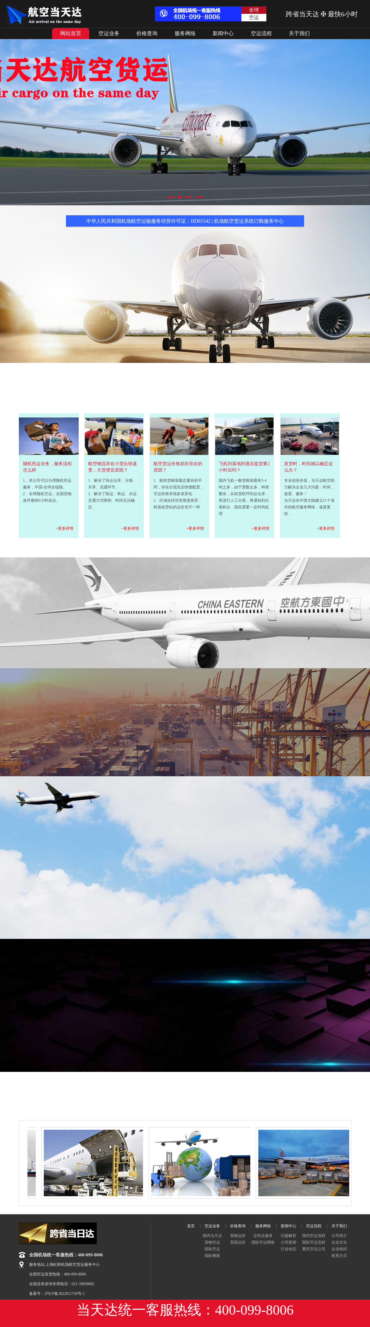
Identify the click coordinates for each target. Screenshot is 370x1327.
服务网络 (185, 33)
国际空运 (212, 1249)
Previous (22, 122)
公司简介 (339, 1236)
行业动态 (288, 1249)
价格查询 (146, 33)
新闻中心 (223, 33)
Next (348, 122)
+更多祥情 (65, 528)
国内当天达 (212, 1236)
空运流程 (261, 33)
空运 (254, 17)
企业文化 (339, 1242)
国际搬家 (212, 1256)
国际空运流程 (313, 1242)
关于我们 (299, 33)
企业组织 (339, 1249)
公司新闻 (288, 1242)
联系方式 (339, 1256)
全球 (254, 10)
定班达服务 (263, 1236)
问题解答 (288, 1236)
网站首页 (70, 33)
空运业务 (108, 33)
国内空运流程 (313, 1236)
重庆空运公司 (313, 1249)
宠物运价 (238, 1236)
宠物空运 (212, 1242)
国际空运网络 (263, 1242)
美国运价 (238, 1242)
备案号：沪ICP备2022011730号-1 (57, 1294)
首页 (191, 1226)
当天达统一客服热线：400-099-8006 (185, 1310)
